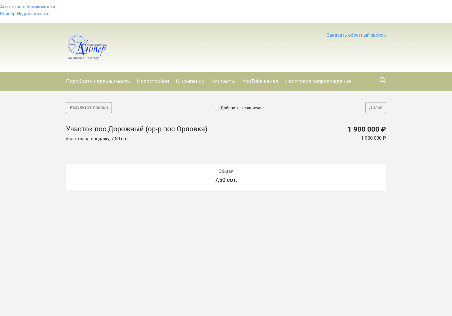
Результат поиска (89, 107)
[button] (356, 35)
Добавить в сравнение (242, 108)
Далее (375, 107)
